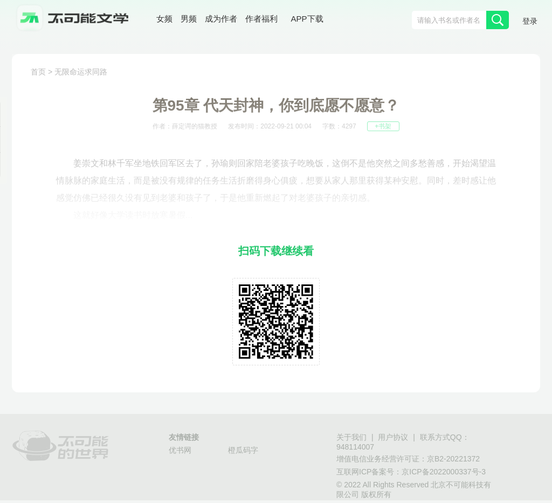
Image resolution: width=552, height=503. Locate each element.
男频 (189, 19)
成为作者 (221, 19)
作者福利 (261, 19)
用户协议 (393, 437)
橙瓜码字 (243, 450)
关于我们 (351, 437)
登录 (529, 21)
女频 (164, 19)
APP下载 (307, 18)
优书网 (180, 450)
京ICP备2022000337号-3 (444, 471)
